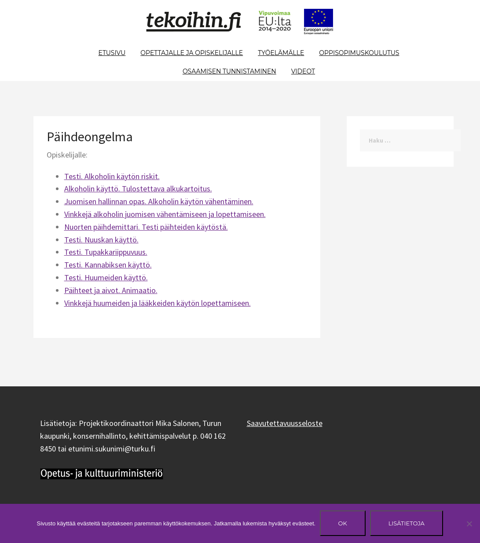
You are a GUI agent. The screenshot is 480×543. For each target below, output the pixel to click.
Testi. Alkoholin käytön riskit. (112, 176)
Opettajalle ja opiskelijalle (191, 53)
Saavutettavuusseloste (284, 423)
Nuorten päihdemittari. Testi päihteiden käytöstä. (146, 227)
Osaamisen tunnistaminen (229, 71)
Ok (342, 523)
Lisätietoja (406, 523)
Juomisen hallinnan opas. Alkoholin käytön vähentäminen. (158, 201)
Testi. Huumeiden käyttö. (106, 277)
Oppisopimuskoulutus (359, 53)
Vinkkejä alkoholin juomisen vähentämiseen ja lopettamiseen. (165, 214)
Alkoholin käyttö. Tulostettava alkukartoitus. (138, 188)
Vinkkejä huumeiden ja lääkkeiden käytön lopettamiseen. (157, 303)
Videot (303, 71)
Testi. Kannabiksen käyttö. (108, 265)
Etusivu (112, 53)
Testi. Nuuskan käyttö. (101, 240)
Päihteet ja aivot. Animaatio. (111, 290)
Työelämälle (281, 53)
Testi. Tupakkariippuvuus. (105, 252)
